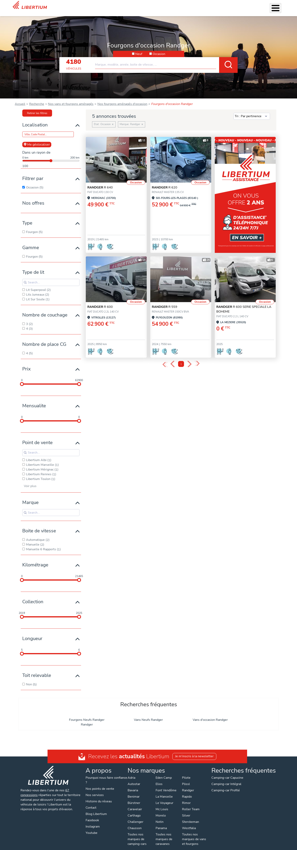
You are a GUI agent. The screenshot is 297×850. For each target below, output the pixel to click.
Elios (159, 779)
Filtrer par (32, 173)
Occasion (159, 49)
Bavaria (133, 785)
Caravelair (135, 804)
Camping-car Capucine (227, 772)
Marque (30, 497)
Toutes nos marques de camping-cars (137, 834)
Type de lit (33, 267)
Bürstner (134, 798)
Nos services (135, 5)
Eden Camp (164, 772)
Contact (279, 6)
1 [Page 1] (181, 359)
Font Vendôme (166, 785)
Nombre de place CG (44, 339)
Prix (26, 364)
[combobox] (166, 58)
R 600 (100, 302)
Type (27, 218)
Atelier (173, 5)
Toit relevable (36, 670)
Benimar (134, 791)
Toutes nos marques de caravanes (164, 834)
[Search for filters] (50, 277)
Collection (32, 596)
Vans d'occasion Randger (210, 715)
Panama (161, 823)
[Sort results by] (251, 111)
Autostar (134, 779)
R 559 (164, 302)
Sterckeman (190, 817)
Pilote (186, 772)
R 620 (164, 182)
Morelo (161, 810)
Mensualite (34, 400)
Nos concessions (258, 6)
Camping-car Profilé (225, 785)
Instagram (93, 821)
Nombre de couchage (44, 310)
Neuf (138, 49)
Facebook (92, 815)
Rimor (186, 798)
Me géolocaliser (37, 139)
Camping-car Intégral (226, 779)
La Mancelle (164, 791)
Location (188, 5)
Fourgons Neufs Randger (87, 715)
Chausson (135, 823)
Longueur (32, 633)
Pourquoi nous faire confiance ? (106, 774)
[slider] (22, 379)
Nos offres (33, 198)
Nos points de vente (100, 783)
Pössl (186, 779)
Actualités (234, 5)
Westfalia (189, 823)
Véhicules (116, 5)
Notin (159, 817)
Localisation (35, 120)
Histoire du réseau (99, 796)
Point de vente (37, 437)
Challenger (135, 817)
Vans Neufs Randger (148, 715)
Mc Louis (162, 804)
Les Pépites (97, 5)
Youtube (91, 828)
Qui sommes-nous (210, 5)
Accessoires (156, 5)
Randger (87, 719)
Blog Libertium (96, 809)
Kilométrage (35, 560)
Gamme (30, 242)
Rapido (187, 791)
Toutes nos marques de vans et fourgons (194, 834)
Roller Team (191, 804)
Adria (131, 772)
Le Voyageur (164, 798)
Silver (186, 810)
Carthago (134, 810)
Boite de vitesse (39, 525)
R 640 (100, 182)
